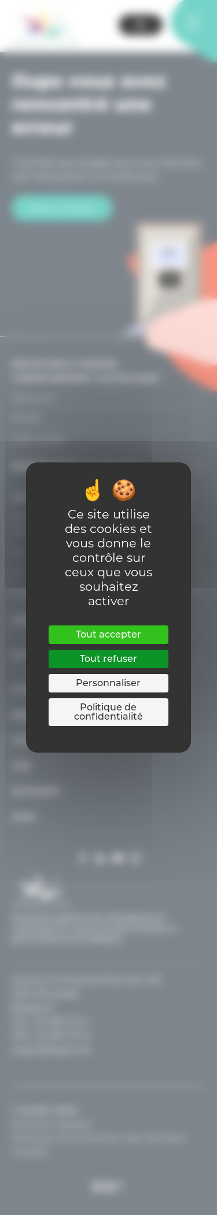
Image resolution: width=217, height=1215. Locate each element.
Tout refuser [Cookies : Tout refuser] (108, 658)
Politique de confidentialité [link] (108, 712)
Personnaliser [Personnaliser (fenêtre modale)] (108, 682)
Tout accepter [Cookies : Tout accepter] (108, 634)
